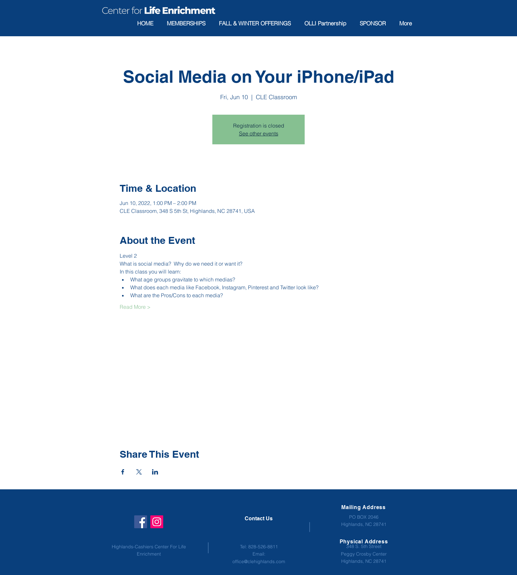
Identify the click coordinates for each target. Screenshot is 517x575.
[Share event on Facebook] (123, 471)
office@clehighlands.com (258, 561)
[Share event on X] (139, 471)
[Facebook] (140, 521)
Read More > (135, 306)
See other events (258, 133)
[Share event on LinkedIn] (155, 471)
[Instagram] (156, 521)
